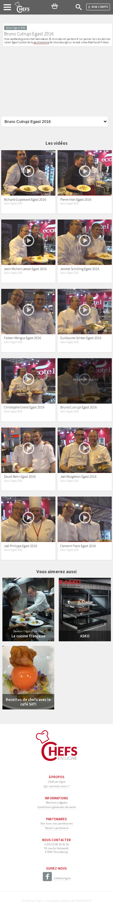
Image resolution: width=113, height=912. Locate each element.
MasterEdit (83, 901)
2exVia (65, 901)
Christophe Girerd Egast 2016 (24, 407)
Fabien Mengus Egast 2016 (22, 338)
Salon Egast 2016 (13, 203)
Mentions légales (56, 803)
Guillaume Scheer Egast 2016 (81, 338)
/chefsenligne (57, 878)
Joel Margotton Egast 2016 (78, 476)
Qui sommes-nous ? (56, 786)
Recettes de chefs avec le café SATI (28, 701)
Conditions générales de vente (56, 807)
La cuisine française (28, 635)
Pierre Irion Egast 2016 (76, 199)
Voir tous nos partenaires (56, 823)
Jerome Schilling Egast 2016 (79, 269)
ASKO (84, 635)
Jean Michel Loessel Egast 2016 (25, 269)
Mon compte (98, 6)
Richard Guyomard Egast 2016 (25, 199)
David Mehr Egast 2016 (20, 476)
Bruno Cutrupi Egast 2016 (78, 407)
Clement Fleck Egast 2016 (78, 546)
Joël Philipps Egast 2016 (20, 546)
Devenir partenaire (56, 828)
